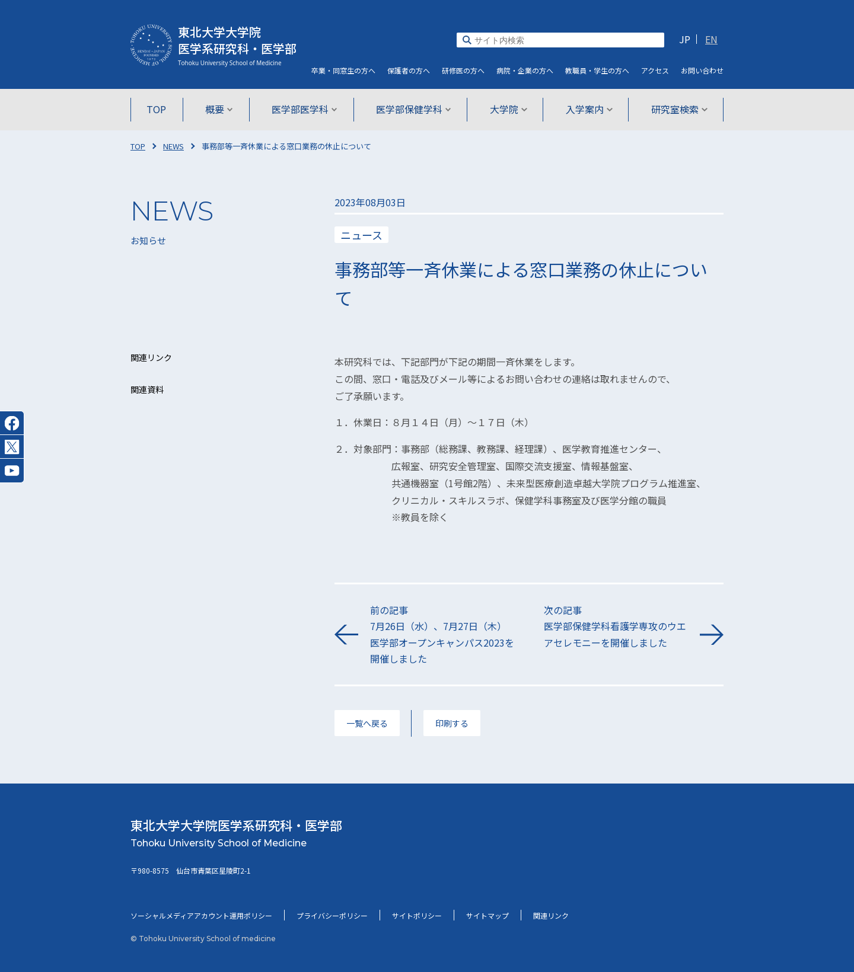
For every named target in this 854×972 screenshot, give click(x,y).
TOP (158, 109)
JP (684, 39)
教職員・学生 (597, 70)
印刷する (452, 723)
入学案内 (587, 109)
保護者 (408, 70)
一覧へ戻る (367, 723)
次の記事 (616, 627)
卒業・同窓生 (343, 70)
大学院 (507, 109)
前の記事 (442, 635)
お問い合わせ (702, 70)
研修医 (463, 70)
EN (711, 39)
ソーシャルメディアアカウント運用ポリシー (201, 915)
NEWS (173, 146)
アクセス (655, 70)
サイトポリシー (417, 915)
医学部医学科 (305, 109)
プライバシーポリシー (332, 915)
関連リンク (551, 915)
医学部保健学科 (413, 109)
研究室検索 (677, 109)
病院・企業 (524, 70)
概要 (220, 109)
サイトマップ (487, 915)
